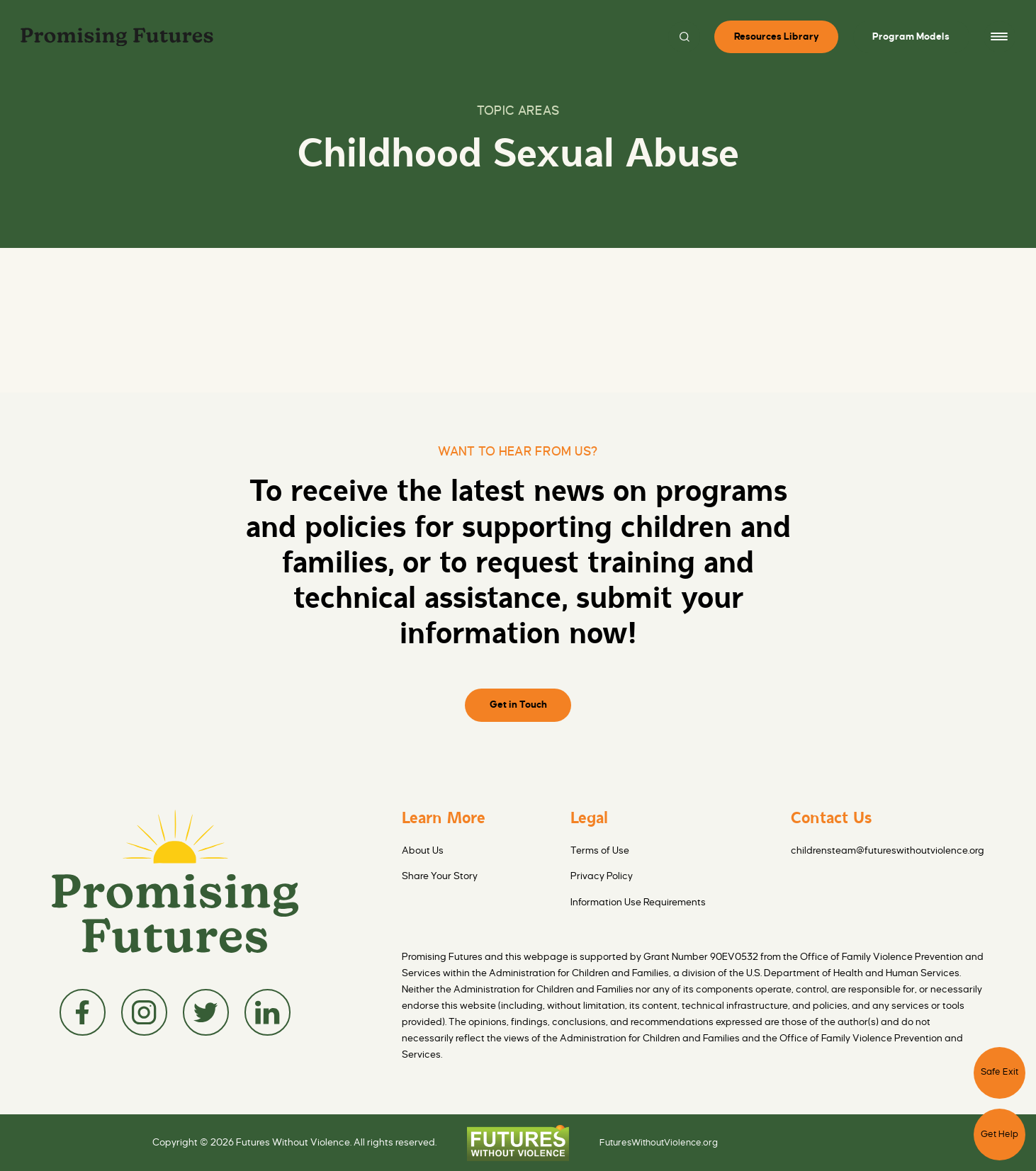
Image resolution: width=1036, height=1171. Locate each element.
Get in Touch (518, 704)
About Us (423, 850)
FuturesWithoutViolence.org (658, 1143)
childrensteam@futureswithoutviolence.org (887, 850)
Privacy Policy (601, 876)
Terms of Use (599, 850)
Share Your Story (440, 876)
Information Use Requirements (638, 902)
